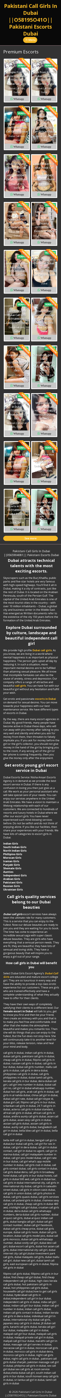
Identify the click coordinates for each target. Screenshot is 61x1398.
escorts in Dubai (45, 699)
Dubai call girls (42, 650)
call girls (20, 685)
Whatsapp (19, 98)
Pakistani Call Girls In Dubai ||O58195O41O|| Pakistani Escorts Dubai (30, 19)
